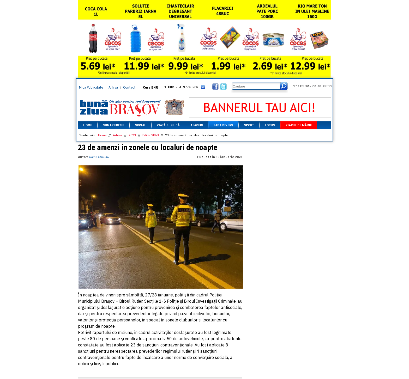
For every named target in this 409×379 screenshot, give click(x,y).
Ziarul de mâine (299, 125)
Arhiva (113, 87)
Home (87, 125)
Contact (129, 87)
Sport (249, 125)
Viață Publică (168, 125)
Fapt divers (223, 125)
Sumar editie (113, 125)
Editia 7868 (150, 135)
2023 (132, 135)
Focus (270, 125)
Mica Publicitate (91, 87)
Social (140, 125)
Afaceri (196, 125)
